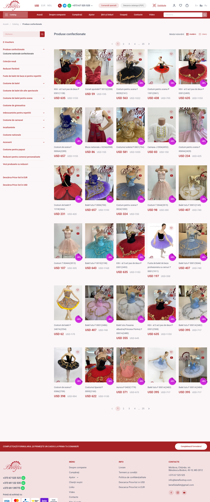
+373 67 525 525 (81, 6)
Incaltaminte (9, 128)
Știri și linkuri (112, 15)
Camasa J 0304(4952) (158, 148)
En (196, 6)
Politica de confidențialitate (132, 478)
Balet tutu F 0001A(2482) (191, 326)
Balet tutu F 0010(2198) (96, 264)
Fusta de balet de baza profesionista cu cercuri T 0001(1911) (160, 268)
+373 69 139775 (12, 488)
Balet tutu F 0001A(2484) (191, 388)
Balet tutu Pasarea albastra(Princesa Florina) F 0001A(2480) (130, 330)
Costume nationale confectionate (18, 54)
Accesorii (7, 143)
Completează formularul (189, 447)
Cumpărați (85, 15)
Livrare (122, 468)
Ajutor (98, 15)
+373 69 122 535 (12, 483)
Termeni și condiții (128, 473)
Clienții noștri (75, 483)
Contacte (139, 15)
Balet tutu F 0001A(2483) (160, 388)
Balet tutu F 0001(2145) (190, 206)
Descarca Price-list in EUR (132, 487)
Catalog (15, 25)
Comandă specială (108, 6)
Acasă (50, 15)
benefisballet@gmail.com (181, 485)
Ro (201, 6)
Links (71, 487)
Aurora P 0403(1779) (126, 388)
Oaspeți (127, 15)
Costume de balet (11, 84)
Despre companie (66, 15)
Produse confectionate (14, 50)
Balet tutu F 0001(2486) (96, 326)
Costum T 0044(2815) (158, 206)
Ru (205, 6)
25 (143, 45)
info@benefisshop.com (180, 480)
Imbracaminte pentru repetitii (17, 113)
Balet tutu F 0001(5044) (190, 264)
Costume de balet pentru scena (17, 99)
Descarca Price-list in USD (132, 483)
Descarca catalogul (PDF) (133, 6)
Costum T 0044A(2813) (65, 264)
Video (152, 15)
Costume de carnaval (13, 121)
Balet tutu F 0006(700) (96, 206)
